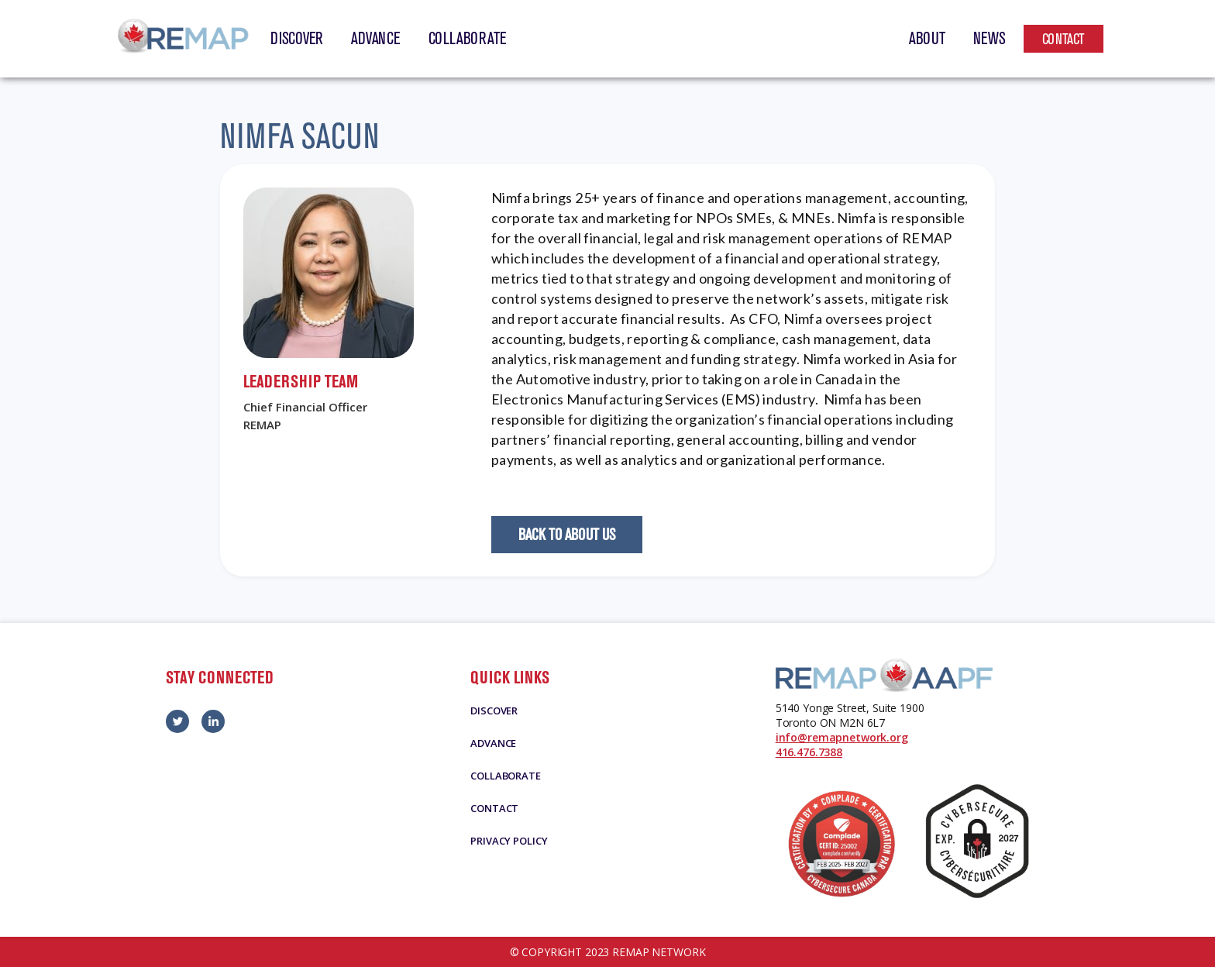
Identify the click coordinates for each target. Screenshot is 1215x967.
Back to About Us (566, 534)
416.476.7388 (809, 752)
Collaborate (468, 39)
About (927, 39)
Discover (296, 39)
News (989, 39)
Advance (375, 39)
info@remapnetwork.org (842, 737)
